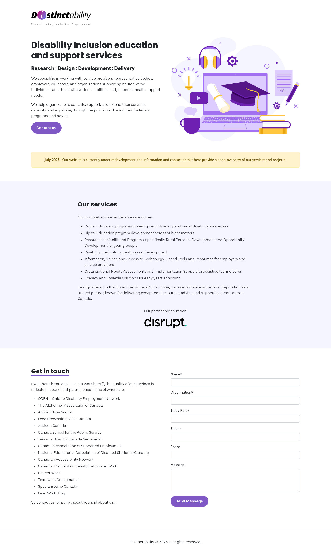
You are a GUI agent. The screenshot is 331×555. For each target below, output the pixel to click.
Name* (176, 374)
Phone (176, 446)
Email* (176, 428)
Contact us (46, 128)
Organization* (182, 392)
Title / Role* (180, 410)
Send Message (189, 501)
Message (178, 465)
